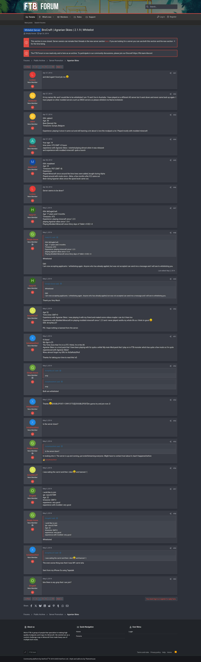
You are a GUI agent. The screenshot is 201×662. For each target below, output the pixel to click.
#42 (174, 94)
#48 (174, 233)
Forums (79, 636)
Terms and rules (143, 652)
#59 (174, 548)
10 (53, 67)
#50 (174, 309)
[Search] (161, 6)
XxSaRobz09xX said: (52, 382)
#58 (174, 514)
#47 (174, 208)
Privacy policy (155, 652)
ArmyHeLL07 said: (52, 371)
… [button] (49, 67)
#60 (174, 579)
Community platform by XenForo (46, 659)
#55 (174, 442)
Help (164, 652)
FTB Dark (32, 652)
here (107, 41)
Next (58, 67)
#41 (174, 73)
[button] (53, 17)
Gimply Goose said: (52, 284)
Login (131, 632)
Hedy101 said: (50, 237)
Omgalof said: (50, 518)
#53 (174, 400)
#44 (174, 139)
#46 (174, 187)
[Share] (170, 73)
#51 (174, 336)
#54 (174, 421)
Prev (28, 67)
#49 (174, 279)
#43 (174, 115)
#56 (174, 468)
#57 (174, 489)
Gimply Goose (31, 33)
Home (78, 632)
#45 (174, 160)
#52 (174, 366)
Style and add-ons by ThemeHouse (82, 659)
